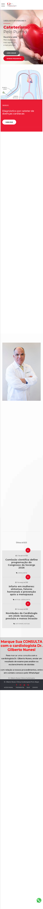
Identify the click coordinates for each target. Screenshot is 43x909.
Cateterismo (19, 623)
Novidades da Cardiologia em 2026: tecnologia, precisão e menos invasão (21, 616)
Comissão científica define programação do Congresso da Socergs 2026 (21, 563)
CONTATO (35, 687)
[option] (21, 37)
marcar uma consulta (21, 655)
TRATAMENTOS (20, 687)
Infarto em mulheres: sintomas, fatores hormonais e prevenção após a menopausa (21, 590)
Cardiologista (22, 573)
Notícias (17, 599)
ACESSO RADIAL (8, 687)
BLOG (28, 687)
